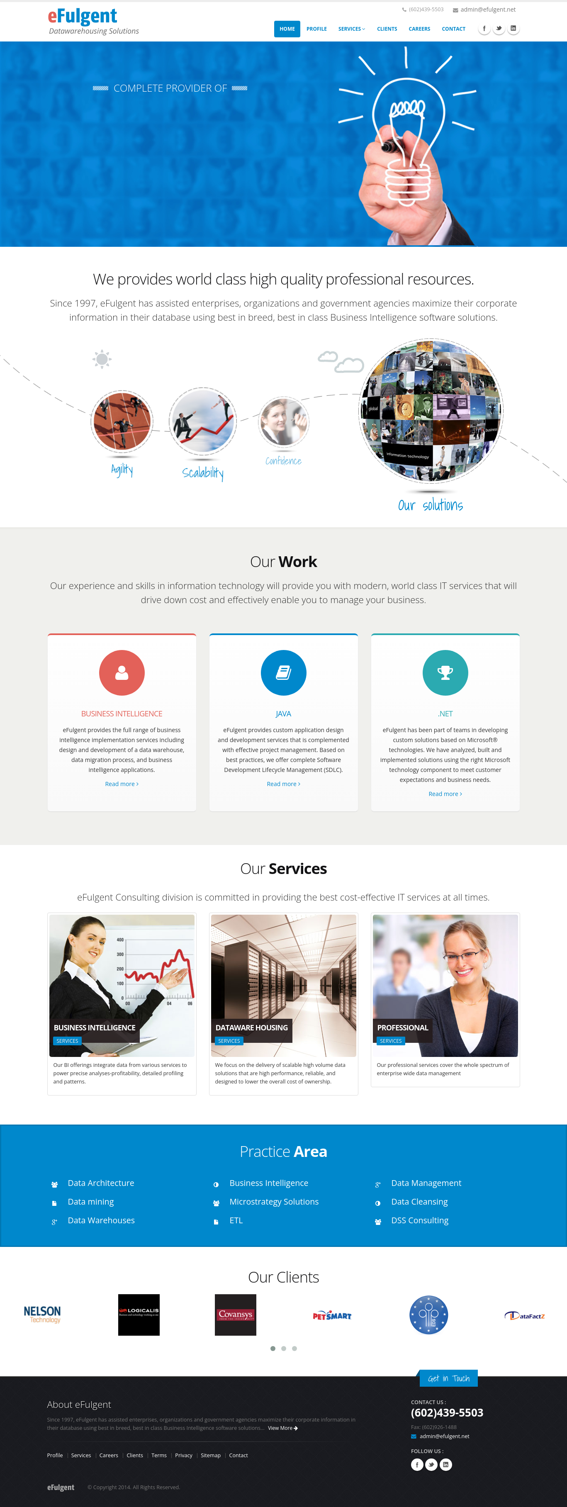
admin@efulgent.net (488, 9)
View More (283, 1428)
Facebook (484, 28)
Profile (55, 1455)
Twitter (499, 28)
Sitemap (211, 1455)
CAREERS (420, 28)
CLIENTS (387, 28)
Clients (135, 1455)
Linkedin (513, 28)
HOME (287, 28)
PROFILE (317, 28)
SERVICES (351, 28)
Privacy (183, 1455)
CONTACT (453, 28)
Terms (159, 1455)
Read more (121, 784)
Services (81, 1455)
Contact (238, 1455)
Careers (109, 1455)
